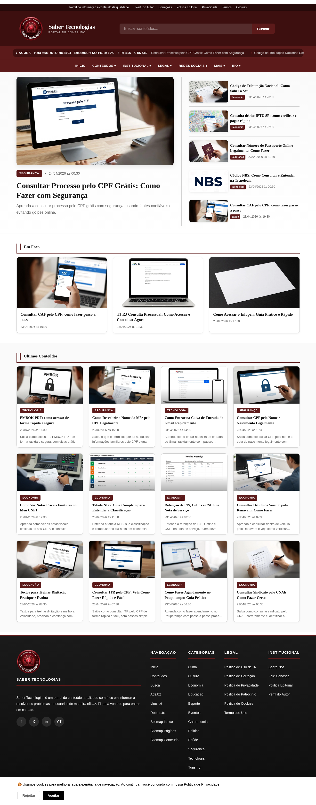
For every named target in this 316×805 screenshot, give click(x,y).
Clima (192, 667)
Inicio (154, 667)
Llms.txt (156, 703)
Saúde (235, 216)
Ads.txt (155, 694)
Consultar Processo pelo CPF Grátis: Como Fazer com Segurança (198, 53)
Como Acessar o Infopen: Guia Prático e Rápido (253, 314)
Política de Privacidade (201, 784)
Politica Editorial (280, 685)
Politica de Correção (239, 676)
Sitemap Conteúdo (164, 740)
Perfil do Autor (144, 7)
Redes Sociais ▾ (193, 66)
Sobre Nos (276, 667)
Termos (226, 7)
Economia (237, 97)
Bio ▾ (236, 66)
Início (80, 66)
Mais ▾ (219, 66)
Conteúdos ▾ (104, 66)
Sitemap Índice (161, 722)
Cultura (193, 676)
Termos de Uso (235, 713)
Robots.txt (158, 713)
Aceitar (53, 795)
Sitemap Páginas (163, 731)
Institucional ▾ (137, 66)
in (46, 721)
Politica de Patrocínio (240, 694)
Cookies (241, 7)
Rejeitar (29, 795)
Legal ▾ (165, 66)
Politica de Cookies (238, 703)
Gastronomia (198, 722)
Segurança (29, 173)
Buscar (263, 29)
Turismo (194, 767)
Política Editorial (187, 7)
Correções (165, 7)
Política (193, 731)
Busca (155, 685)
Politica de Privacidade (241, 685)
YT (59, 721)
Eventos (194, 713)
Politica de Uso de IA (240, 667)
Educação (31, 584)
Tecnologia (238, 187)
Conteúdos (158, 676)
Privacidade (209, 7)
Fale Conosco (278, 676)
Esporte (194, 703)
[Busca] (186, 29)
